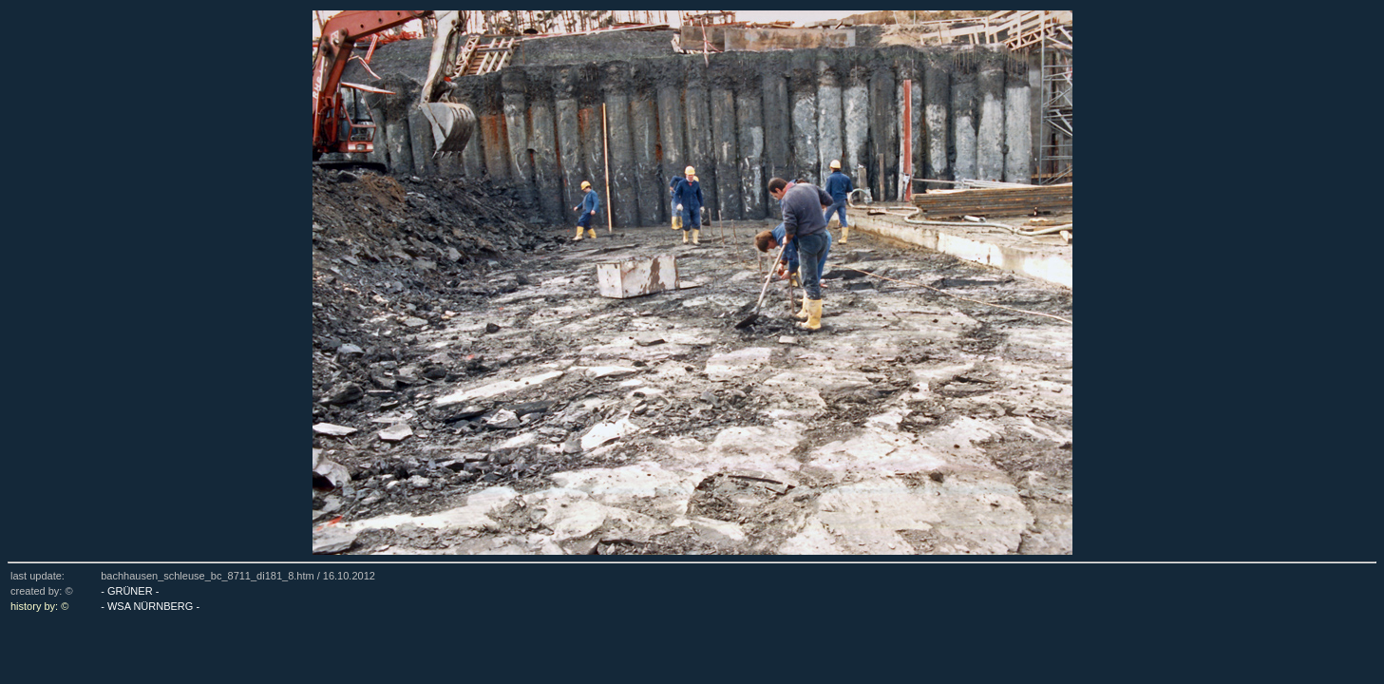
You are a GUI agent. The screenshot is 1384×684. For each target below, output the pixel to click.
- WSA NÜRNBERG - (150, 606)
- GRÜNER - (130, 591)
